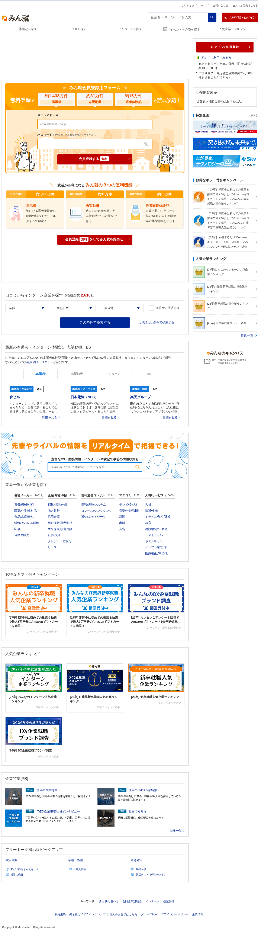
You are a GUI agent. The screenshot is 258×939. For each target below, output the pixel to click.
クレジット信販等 (60, 541)
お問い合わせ (220, 5)
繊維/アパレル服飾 (26, 523)
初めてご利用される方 (216, 57)
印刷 (17, 529)
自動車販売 (21, 535)
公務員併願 (79, 869)
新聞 (122, 516)
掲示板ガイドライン (81, 914)
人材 (148, 504)
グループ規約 (149, 914)
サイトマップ (189, 5)
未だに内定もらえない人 (24, 869)
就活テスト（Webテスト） (151, 874)
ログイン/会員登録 (230, 47)
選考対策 (137, 860)
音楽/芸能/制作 (129, 510)
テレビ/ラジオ (128, 504)
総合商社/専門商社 (60, 523)
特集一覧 (177, 830)
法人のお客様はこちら (245, 5)
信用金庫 (54, 516)
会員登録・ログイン (240, 17)
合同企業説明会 (132, 901)
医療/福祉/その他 (156, 553)
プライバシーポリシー (175, 914)
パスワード (66, 135)
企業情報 (197, 914)
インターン (152, 901)
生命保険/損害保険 (60, 529)
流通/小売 (151, 510)
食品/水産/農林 (24, 516)
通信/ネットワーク (93, 516)
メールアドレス (47, 115)
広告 (122, 529)
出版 (122, 523)
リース (52, 547)
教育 (148, 523)
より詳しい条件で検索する (156, 322)
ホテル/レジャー (156, 541)
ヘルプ (205, 5)
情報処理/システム (93, 504)
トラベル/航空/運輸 (158, 516)
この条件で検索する (95, 322)
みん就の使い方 (109, 901)
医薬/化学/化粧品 (25, 510)
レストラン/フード (157, 535)
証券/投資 (54, 535)
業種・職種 (75, 860)
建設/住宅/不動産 (156, 529)
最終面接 (141, 869)
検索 (212, 17)
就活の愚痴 (16, 874)
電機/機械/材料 (24, 504)
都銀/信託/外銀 (57, 504)
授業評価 (168, 901)
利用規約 (60, 914)
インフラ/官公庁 (156, 547)
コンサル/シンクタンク (96, 510)
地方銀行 (54, 510)
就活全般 (11, 860)
